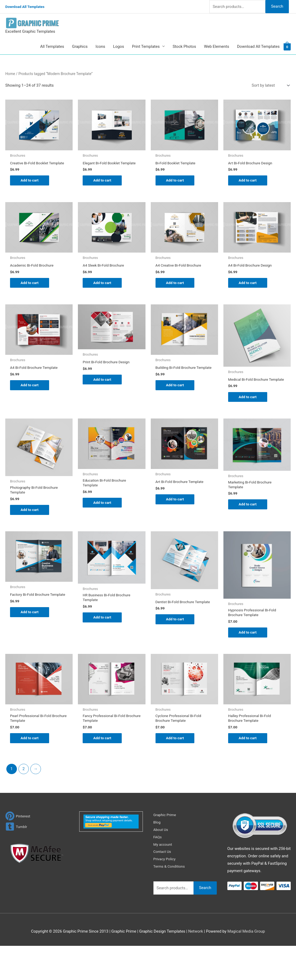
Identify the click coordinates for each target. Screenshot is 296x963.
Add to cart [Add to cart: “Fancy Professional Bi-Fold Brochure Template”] (103, 754)
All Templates (52, 46)
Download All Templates (26, 6)
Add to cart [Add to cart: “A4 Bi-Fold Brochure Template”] (30, 392)
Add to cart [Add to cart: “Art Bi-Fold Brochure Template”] (176, 511)
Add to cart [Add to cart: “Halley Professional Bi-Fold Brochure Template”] (249, 754)
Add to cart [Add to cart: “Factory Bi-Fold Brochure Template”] (30, 630)
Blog (157, 839)
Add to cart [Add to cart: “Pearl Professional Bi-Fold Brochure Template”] (30, 754)
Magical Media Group (246, 948)
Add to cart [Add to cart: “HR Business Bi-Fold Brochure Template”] (103, 632)
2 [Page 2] (23, 786)
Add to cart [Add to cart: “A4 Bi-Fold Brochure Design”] (249, 288)
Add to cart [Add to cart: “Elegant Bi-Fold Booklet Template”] (103, 185)
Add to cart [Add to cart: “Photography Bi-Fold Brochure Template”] (30, 522)
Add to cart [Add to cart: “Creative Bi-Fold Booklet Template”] (30, 185)
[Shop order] (269, 85)
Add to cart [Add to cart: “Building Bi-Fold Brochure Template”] (176, 396)
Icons (100, 46)
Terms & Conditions (170, 883)
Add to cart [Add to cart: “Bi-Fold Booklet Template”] (176, 181)
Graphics (80, 46)
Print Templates (146, 46)
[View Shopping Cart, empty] (287, 46)
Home (10, 74)
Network (195, 948)
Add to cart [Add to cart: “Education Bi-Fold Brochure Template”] (103, 515)
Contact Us (163, 869)
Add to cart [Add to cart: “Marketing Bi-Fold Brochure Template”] (249, 517)
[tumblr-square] (16, 844)
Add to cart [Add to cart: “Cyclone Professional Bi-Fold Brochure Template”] (176, 754)
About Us (161, 847)
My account (163, 861)
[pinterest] (18, 833)
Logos (118, 46)
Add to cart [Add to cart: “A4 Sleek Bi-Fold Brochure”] (103, 288)
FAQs (158, 854)
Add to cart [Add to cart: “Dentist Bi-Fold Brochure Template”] (176, 637)
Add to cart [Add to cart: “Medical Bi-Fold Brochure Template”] (249, 408)
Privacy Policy (165, 876)
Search (277, 6)
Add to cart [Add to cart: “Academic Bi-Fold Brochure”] (30, 288)
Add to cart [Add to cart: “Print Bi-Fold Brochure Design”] (103, 386)
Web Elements (216, 46)
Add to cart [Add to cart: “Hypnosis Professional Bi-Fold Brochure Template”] (249, 647)
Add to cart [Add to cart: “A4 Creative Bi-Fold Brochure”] (176, 288)
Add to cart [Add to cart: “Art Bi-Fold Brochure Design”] (249, 181)
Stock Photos (184, 46)
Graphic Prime (165, 832)
